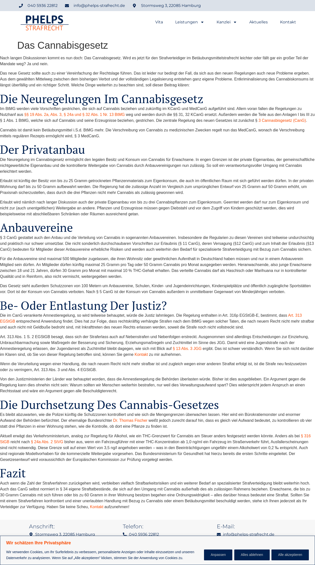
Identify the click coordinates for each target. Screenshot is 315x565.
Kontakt (288, 22)
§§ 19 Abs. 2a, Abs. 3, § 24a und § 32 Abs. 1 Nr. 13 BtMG (74, 114)
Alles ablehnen (249, 555)
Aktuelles (258, 22)
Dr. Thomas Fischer (130, 420)
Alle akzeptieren (289, 555)
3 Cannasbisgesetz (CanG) (282, 120)
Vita (159, 22)
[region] (157, 550)
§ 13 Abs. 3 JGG (187, 348)
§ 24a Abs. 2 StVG (47, 442)
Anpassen (214, 555)
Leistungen (189, 22)
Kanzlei (227, 22)
